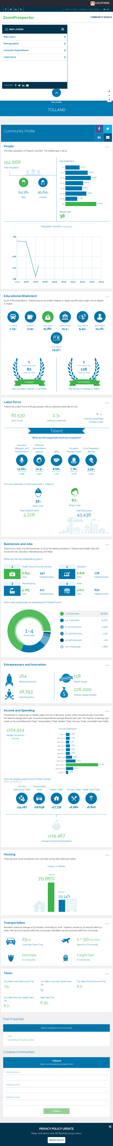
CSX (9, 1036)
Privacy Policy (94, 9)
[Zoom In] (109, 91)
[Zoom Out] (109, 95)
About (67, 9)
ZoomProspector (18, 18)
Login (107, 9)
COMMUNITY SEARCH (101, 17)
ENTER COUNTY (56, 1075)
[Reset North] (109, 100)
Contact (83, 9)
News (75, 9)
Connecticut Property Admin (21, 1040)
